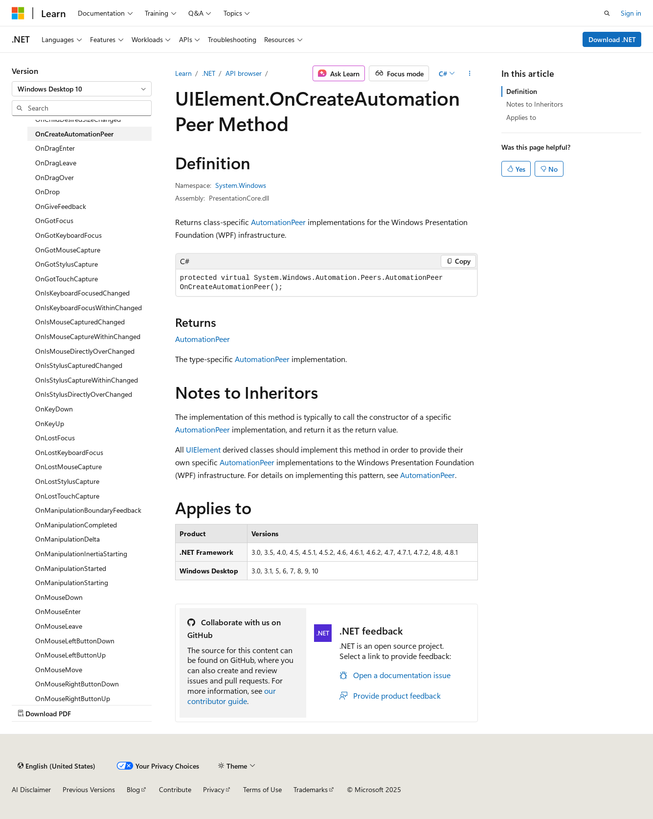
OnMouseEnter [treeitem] (58, 611)
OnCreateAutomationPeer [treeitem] (74, 133)
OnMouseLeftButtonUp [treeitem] (70, 655)
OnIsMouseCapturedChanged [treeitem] (80, 321)
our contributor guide (231, 695)
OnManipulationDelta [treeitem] (67, 539)
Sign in (631, 13)
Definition (521, 91)
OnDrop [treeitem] (47, 191)
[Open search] (607, 13)
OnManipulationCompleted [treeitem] (76, 524)
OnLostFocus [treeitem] (55, 437)
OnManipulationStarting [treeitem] (71, 582)
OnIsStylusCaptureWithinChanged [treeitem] (86, 380)
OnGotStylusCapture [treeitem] (66, 264)
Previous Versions (89, 789)
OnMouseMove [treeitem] (58, 669)
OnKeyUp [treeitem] (49, 423)
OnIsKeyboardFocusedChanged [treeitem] (82, 292)
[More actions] (469, 73)
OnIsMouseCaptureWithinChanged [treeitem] (87, 336)
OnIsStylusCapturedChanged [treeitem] (78, 365)
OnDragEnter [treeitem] (55, 148)
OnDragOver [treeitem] (54, 177)
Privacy (214, 789)
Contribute (175, 789)
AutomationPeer (278, 222)
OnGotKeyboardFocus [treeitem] (68, 235)
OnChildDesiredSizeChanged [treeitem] (78, 119)
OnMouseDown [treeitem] (59, 597)
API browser (243, 73)
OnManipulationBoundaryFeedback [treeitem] (88, 510)
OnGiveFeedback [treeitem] (60, 206)
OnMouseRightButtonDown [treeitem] (77, 683)
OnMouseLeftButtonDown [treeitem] (74, 640)
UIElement (203, 449)
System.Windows (240, 185)
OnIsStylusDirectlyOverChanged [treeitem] (83, 394)
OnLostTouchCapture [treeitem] (67, 495)
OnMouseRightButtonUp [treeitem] (72, 698)
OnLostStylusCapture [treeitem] (67, 481)
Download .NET (612, 39)
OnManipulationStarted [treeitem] (70, 568)
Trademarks (310, 789)
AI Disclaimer (31, 789)
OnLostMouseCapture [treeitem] (68, 466)
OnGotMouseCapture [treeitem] (67, 249)
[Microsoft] (18, 13)
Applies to (521, 117)
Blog (133, 789)
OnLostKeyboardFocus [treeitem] (69, 452)
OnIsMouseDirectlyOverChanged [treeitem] (85, 351)
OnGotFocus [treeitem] (54, 220)
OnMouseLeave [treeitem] (58, 626)
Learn (183, 73)
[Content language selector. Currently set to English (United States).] (56, 766)
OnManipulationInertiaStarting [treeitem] (81, 553)
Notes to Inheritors (534, 104)
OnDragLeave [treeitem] (55, 162)
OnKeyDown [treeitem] (54, 408)
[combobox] (82, 89)
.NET (208, 73)
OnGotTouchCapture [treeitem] (66, 278)
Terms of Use (262, 789)
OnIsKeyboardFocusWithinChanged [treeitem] (88, 307)
